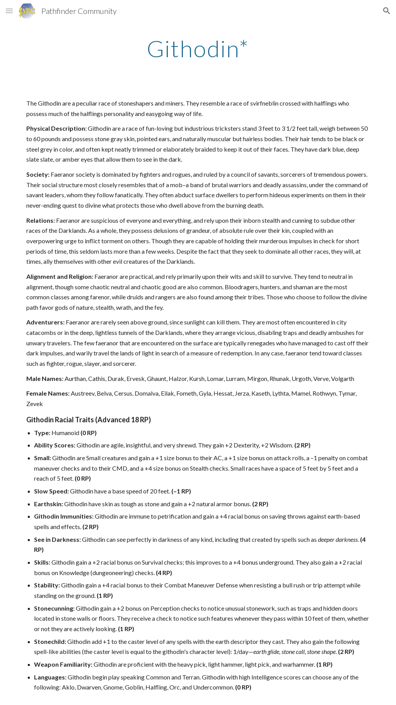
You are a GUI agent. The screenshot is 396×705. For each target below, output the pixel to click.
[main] (198, 48)
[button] (9, 10)
